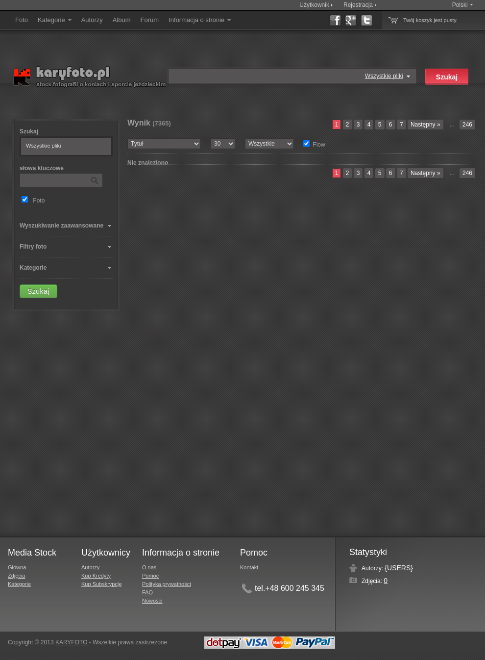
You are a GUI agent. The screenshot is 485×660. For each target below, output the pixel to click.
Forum (150, 20)
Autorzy (92, 20)
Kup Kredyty (96, 576)
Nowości (152, 601)
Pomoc (150, 576)
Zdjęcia (16, 576)
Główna (17, 567)
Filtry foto (33, 246)
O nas (149, 567)
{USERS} (399, 568)
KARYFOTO (71, 642)
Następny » (425, 124)
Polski (460, 4)
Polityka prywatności (166, 584)
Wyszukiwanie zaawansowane (61, 225)
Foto (21, 20)
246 (467, 124)
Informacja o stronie (200, 20)
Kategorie (55, 20)
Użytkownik (314, 4)
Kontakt (249, 567)
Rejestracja (358, 4)
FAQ (147, 592)
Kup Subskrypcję (101, 584)
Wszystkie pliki (384, 76)
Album (122, 20)
